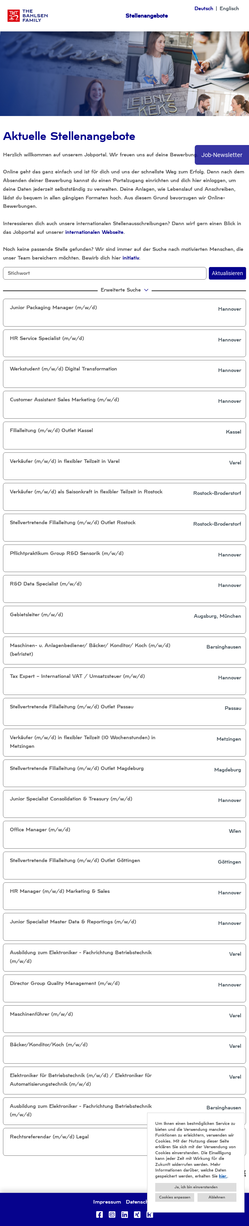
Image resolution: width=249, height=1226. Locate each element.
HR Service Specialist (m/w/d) (47, 338)
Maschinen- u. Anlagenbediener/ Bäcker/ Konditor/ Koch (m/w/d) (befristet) (90, 649)
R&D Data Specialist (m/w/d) (46, 584)
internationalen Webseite (94, 232)
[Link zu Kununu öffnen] (150, 1214)
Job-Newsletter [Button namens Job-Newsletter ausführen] (221, 154)
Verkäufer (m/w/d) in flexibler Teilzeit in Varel (65, 461)
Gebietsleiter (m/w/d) (36, 615)
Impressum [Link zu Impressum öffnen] (107, 1201)
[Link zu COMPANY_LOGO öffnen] (27, 15)
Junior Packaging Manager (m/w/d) (53, 307)
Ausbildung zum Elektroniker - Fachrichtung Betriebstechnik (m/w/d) (81, 956)
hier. (223, 1176)
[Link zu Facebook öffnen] (99, 1214)
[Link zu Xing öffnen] (137, 1214)
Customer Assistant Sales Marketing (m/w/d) (64, 400)
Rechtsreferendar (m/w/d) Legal (49, 1137)
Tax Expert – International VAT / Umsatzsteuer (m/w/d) (77, 676)
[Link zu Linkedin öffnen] (124, 1214)
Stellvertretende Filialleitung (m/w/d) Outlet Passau (71, 707)
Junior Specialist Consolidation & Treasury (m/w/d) (71, 799)
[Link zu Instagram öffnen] (112, 1214)
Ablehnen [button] (217, 1197)
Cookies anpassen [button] (174, 1197)
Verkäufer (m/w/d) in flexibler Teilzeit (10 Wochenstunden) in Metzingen (83, 741)
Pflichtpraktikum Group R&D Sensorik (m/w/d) (66, 553)
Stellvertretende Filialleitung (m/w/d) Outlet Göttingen (75, 860)
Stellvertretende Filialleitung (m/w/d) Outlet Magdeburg (77, 768)
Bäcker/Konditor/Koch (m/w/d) (48, 1045)
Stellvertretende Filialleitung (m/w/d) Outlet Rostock (72, 522)
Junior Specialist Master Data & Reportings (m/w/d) (73, 922)
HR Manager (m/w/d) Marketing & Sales (60, 891)
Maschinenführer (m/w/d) (41, 1014)
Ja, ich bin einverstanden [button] (196, 1187)
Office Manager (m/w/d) (40, 830)
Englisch (229, 8)
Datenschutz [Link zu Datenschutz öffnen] (141, 1201)
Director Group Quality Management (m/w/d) (65, 983)
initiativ (131, 258)
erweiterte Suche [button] (125, 289)
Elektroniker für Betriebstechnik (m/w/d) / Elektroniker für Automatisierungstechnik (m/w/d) (81, 1079)
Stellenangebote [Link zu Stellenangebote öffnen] (147, 15)
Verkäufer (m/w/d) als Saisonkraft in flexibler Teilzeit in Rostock (86, 492)
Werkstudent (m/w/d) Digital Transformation (63, 369)
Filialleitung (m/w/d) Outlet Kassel (51, 430)
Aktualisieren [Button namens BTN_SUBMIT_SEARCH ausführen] (227, 273)
